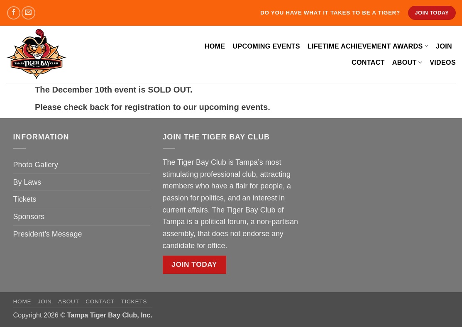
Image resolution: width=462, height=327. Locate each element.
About (407, 62)
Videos (443, 62)
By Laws (27, 182)
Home (215, 46)
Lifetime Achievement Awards (368, 46)
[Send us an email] (28, 13)
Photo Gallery (36, 165)
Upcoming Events (266, 46)
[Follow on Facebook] (14, 13)
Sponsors (29, 216)
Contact (368, 62)
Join (444, 46)
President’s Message (47, 234)
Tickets (25, 199)
